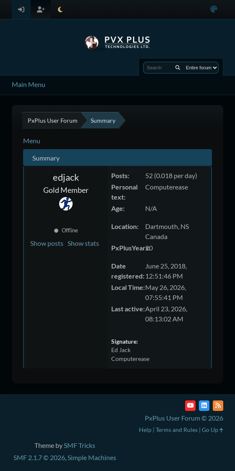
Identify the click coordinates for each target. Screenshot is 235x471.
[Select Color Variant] (213, 9)
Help (145, 429)
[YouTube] (190, 405)
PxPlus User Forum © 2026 (184, 418)
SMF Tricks (79, 445)
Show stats (83, 243)
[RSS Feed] (218, 405)
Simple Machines (92, 457)
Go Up (212, 429)
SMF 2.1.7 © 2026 (39, 457)
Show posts (46, 243)
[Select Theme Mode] (60, 9)
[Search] (177, 68)
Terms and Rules (177, 429)
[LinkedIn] (204, 405)
